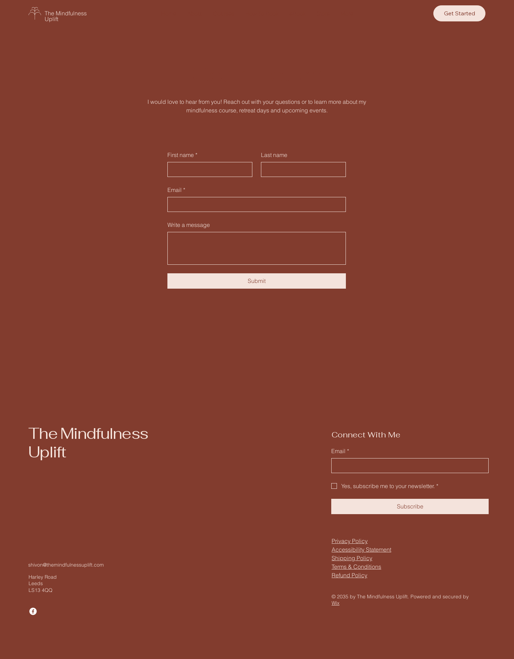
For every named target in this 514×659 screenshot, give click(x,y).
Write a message (188, 224)
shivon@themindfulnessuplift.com (66, 565)
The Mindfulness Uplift (66, 16)
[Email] (254, 204)
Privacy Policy (350, 540)
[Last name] (301, 169)
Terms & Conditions (356, 566)
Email (176, 190)
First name (182, 155)
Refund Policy (349, 575)
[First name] (208, 169)
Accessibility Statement (361, 549)
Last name (274, 154)
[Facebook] (33, 611)
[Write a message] (257, 248)
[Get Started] (459, 13)
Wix (335, 603)
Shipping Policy (352, 558)
